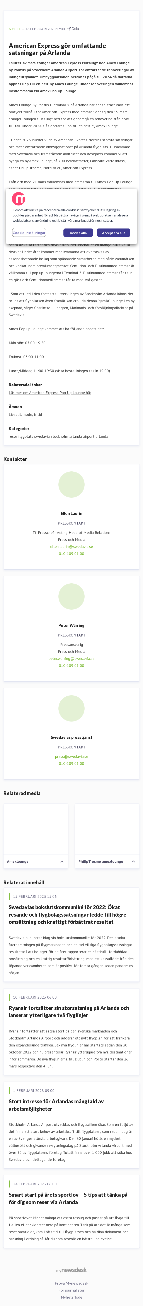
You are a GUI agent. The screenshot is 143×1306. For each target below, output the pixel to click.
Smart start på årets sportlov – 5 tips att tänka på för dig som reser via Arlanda (68, 1198)
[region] (71, 216)
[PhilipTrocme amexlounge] (107, 829)
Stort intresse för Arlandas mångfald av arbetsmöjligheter (56, 1105)
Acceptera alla (113, 233)
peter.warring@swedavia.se (71, 658)
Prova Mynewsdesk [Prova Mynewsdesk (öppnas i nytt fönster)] (71, 1283)
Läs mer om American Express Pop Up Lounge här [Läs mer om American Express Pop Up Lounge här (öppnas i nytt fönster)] (50, 392)
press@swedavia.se (71, 756)
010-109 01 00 (71, 553)
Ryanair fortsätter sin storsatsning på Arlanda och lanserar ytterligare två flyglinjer (69, 1011)
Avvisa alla (78, 233)
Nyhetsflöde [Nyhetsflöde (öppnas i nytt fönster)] (71, 1297)
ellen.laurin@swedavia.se (71, 546)
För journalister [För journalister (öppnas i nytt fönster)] (71, 1290)
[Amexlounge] (35, 829)
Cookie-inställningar (29, 232)
